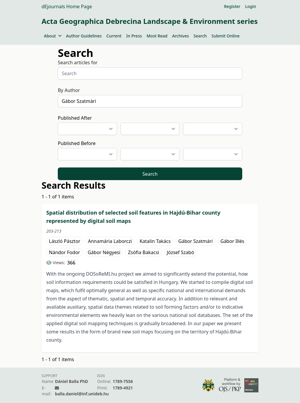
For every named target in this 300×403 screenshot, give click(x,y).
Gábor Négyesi (104, 252)
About (52, 36)
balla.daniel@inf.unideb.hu (81, 394)
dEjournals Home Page (67, 6)
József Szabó (180, 252)
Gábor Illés (232, 241)
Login (250, 6)
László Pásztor (64, 241)
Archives (180, 36)
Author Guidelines (84, 36)
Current (113, 36)
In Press (134, 36)
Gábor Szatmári (195, 241)
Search (200, 36)
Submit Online (226, 36)
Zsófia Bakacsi (143, 252)
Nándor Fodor (64, 252)
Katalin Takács (155, 241)
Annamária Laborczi (110, 241)
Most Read (157, 36)
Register (232, 6)
